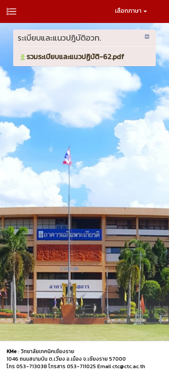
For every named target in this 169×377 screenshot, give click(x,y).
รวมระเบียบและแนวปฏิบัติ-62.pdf (71, 56)
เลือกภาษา (131, 10)
